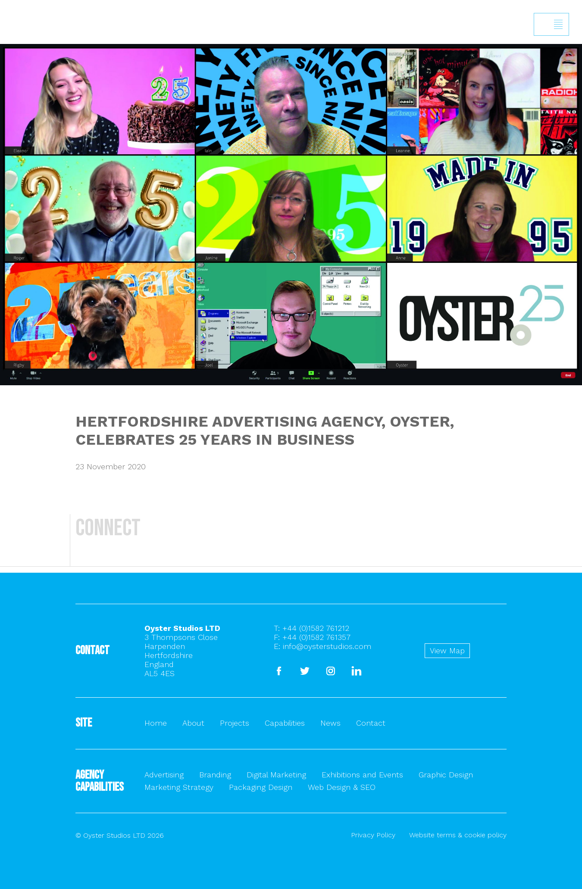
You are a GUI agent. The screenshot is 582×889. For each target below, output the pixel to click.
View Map (447, 650)
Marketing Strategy (178, 787)
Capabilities (285, 722)
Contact (370, 722)
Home (155, 722)
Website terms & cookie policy (458, 835)
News (330, 722)
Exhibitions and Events (362, 774)
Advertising (164, 774)
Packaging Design (260, 787)
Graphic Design (446, 774)
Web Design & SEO (341, 787)
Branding (215, 774)
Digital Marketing (276, 774)
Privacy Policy (373, 835)
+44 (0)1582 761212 (315, 628)
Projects (234, 722)
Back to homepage (16, 66)
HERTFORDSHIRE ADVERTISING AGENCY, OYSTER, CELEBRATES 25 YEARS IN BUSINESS (264, 430)
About (193, 722)
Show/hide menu (558, 24)
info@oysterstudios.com (327, 646)
